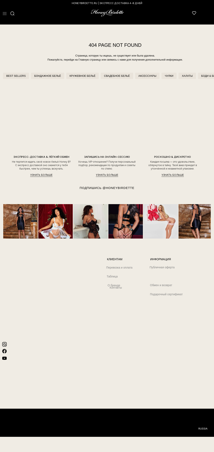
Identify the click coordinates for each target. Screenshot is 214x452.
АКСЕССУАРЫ (147, 75)
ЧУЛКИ (169, 75)
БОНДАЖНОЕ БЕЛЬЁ (47, 75)
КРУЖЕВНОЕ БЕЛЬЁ (82, 75)
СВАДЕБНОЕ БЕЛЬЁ (117, 75)
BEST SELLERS (16, 75)
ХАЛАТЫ (187, 75)
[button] (4, 13)
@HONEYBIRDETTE (118, 188)
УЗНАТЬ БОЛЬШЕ (41, 174)
